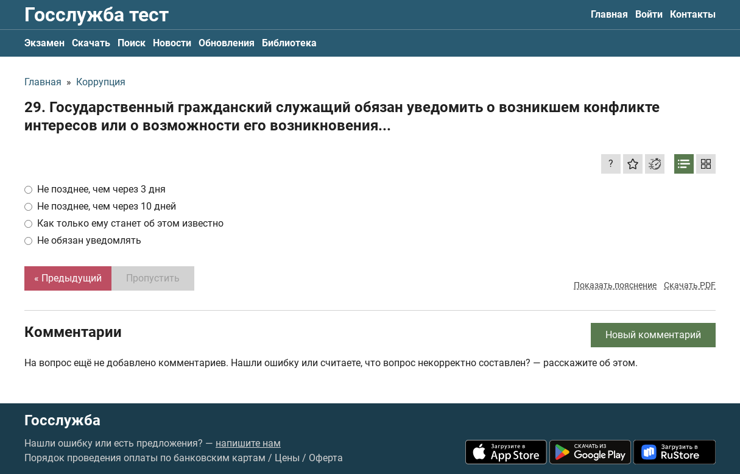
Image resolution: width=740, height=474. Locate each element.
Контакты (693, 14)
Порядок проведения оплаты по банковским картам (145, 458)
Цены (287, 458)
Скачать (91, 43)
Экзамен (44, 43)
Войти (649, 14)
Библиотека (289, 43)
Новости (172, 43)
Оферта (326, 458)
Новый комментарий (653, 335)
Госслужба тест (96, 14)
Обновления (227, 43)
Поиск (132, 43)
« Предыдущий (68, 278)
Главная (609, 14)
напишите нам (248, 443)
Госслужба (62, 420)
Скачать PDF (690, 285)
